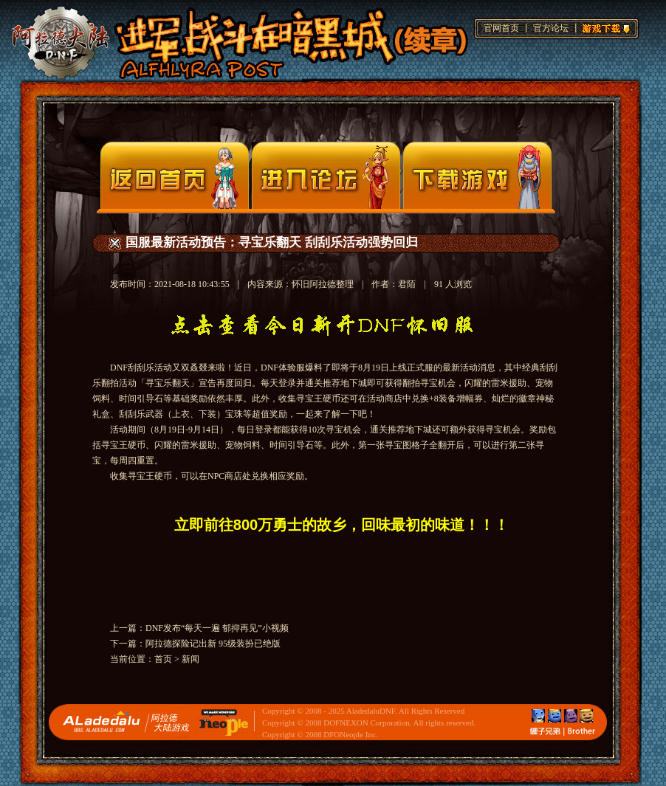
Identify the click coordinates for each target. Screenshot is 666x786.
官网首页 (501, 28)
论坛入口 (326, 175)
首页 (163, 659)
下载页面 (477, 175)
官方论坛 (551, 28)
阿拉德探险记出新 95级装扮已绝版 (213, 643)
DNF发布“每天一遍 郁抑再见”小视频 (217, 628)
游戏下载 (604, 26)
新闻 (190, 659)
